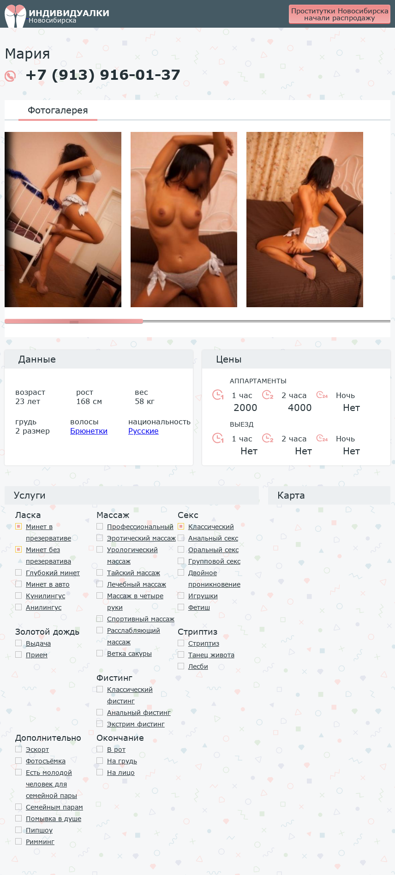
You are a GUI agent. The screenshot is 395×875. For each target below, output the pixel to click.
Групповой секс (214, 561)
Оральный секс (213, 550)
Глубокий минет (53, 573)
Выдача (38, 643)
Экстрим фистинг (136, 724)
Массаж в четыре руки (135, 601)
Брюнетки (89, 430)
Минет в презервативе (48, 532)
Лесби (198, 666)
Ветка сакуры (129, 653)
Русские (143, 430)
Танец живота (211, 655)
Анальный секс (213, 538)
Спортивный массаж (140, 619)
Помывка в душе (53, 818)
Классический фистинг (130, 695)
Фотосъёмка (46, 761)
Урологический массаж (132, 555)
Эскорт (37, 749)
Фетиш (199, 607)
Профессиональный (140, 526)
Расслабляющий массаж (133, 636)
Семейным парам (54, 807)
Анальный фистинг (139, 712)
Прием (37, 655)
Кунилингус (45, 596)
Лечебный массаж (136, 584)
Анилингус (43, 607)
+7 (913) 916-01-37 (92, 75)
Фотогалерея (58, 109)
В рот (116, 749)
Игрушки (203, 596)
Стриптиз (203, 643)
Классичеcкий (211, 526)
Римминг (40, 841)
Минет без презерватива (48, 555)
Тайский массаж (133, 573)
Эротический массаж (141, 538)
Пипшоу (39, 830)
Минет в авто (48, 584)
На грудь (122, 761)
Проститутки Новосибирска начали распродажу (340, 14)
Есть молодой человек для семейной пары (51, 783)
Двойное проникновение (214, 578)
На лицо (121, 772)
